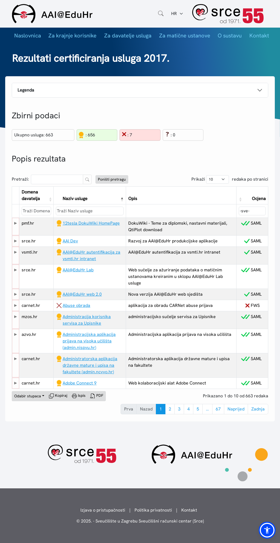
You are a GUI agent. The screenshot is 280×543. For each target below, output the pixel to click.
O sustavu (230, 35)
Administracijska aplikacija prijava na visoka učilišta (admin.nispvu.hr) (89, 340)
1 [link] (160, 409)
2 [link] (170, 409)
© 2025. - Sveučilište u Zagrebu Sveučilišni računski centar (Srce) (140, 521)
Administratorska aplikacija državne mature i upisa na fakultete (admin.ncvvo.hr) (90, 365)
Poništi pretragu (112, 179)
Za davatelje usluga (127, 35)
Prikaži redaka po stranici (229, 179)
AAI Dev (70, 241)
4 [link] (188, 409)
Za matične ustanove (184, 35)
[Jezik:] (177, 14)
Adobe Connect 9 (80, 383)
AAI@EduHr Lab (78, 270)
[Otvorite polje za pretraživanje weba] (161, 14)
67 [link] (218, 409)
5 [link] (198, 409)
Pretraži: (20, 179)
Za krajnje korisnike (72, 35)
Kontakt (259, 35)
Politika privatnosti (153, 510)
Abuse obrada (76, 305)
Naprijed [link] (236, 409)
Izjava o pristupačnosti (102, 510)
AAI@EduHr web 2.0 (82, 294)
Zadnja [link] (258, 409)
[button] (50, 199)
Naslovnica (27, 35)
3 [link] (179, 409)
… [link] (207, 409)
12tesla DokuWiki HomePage (91, 223)
